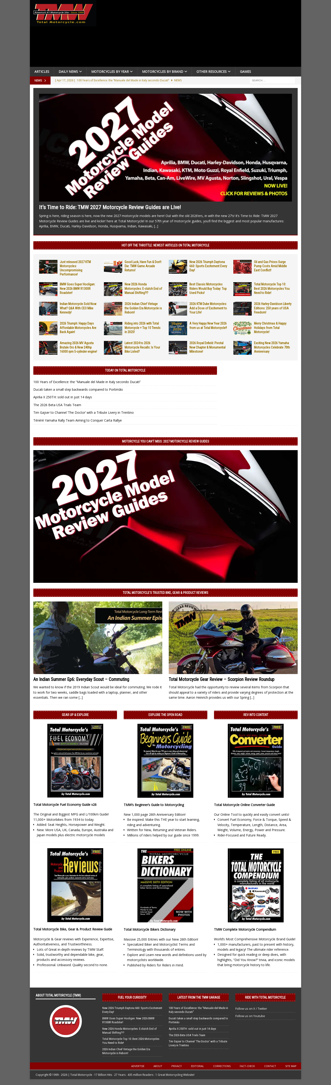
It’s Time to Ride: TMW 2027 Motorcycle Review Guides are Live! (110, 207)
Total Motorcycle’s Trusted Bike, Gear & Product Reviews (165, 593)
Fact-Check (247, 1066)
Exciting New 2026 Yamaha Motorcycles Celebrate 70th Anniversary (272, 347)
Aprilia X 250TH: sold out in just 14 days (62, 397)
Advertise (137, 1066)
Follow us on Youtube (250, 1016)
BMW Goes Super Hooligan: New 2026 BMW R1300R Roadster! (77, 288)
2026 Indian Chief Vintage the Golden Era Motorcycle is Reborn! (143, 308)
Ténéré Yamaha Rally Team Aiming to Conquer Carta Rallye (77, 420)
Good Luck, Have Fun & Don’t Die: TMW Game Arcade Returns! (143, 266)
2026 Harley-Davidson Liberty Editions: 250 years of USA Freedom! (272, 308)
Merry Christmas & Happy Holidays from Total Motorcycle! (270, 328)
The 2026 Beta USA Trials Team (57, 405)
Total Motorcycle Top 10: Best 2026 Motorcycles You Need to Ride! (272, 288)
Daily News (68, 71)
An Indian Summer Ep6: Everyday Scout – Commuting (81, 679)
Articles (41, 71)
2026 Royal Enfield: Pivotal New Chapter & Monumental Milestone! (207, 347)
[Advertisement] (200, 34)
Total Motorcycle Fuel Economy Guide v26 (65, 804)
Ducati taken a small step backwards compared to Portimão (78, 389)
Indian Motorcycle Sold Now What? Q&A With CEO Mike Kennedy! (78, 308)
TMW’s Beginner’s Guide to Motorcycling (154, 805)
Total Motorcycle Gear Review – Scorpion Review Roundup (221, 679)
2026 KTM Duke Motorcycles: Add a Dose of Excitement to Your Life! (208, 308)
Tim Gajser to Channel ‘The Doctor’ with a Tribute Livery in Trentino (83, 412)
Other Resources (212, 71)
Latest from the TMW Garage (198, 997)
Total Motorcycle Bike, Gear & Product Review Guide (72, 929)
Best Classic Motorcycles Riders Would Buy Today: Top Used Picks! (208, 288)
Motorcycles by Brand (162, 71)
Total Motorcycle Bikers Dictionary (149, 929)
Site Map (291, 1066)
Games (245, 71)
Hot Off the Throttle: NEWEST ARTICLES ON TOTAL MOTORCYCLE (165, 245)
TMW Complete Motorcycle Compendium (245, 929)
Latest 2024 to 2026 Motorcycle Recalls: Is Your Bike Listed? (142, 347)
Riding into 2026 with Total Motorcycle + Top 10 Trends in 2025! (142, 328)
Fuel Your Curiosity (132, 997)
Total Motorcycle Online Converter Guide (244, 805)
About (158, 1066)
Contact (270, 1066)
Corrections (222, 1066)
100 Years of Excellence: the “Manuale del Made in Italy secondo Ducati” (87, 382)
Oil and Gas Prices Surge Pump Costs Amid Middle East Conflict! (270, 266)
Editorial (197, 1066)
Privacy (176, 1066)
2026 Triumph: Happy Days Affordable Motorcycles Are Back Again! (78, 328)
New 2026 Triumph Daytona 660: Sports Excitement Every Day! (208, 266)
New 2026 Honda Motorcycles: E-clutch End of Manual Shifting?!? (143, 288)
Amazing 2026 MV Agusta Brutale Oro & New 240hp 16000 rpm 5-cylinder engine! (78, 347)
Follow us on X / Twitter (251, 1008)
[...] (156, 226)
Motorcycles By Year (110, 71)
